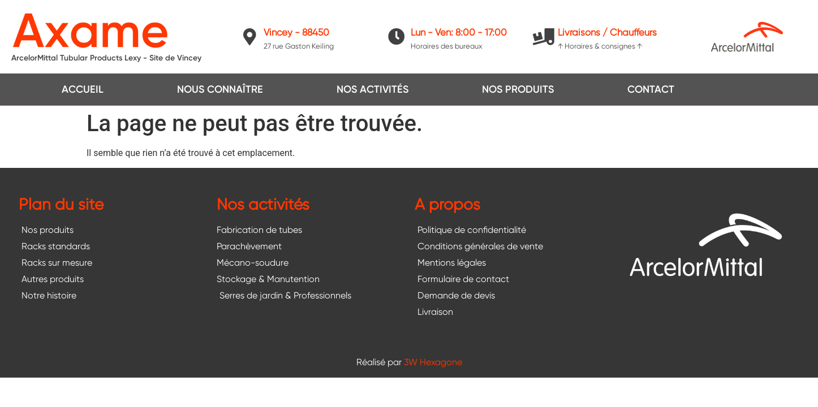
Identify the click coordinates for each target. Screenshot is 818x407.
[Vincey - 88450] (249, 36)
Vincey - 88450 (296, 32)
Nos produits (518, 89)
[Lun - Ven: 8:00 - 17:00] (396, 36)
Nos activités (372, 89)
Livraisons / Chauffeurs (607, 32)
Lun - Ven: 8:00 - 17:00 (459, 32)
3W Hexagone (433, 362)
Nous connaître (220, 89)
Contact (650, 89)
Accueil (83, 89)
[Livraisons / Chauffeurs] (543, 36)
